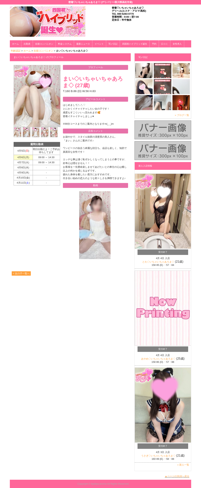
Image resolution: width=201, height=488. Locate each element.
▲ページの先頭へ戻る (177, 476)
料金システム (65, 44)
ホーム (15, 44)
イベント (99, 44)
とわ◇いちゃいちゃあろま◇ (158, 261)
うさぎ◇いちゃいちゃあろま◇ (158, 455)
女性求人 (177, 44)
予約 (154, 44)
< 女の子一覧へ (21, 273)
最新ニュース (83, 44)
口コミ (164, 44)
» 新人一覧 (183, 464)
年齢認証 (16, 50)
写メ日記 (113, 44)
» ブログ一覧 (182, 115)
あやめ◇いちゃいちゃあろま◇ (158, 358)
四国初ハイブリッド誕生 (134, 44)
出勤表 (27, 44)
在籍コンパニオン (44, 44)
